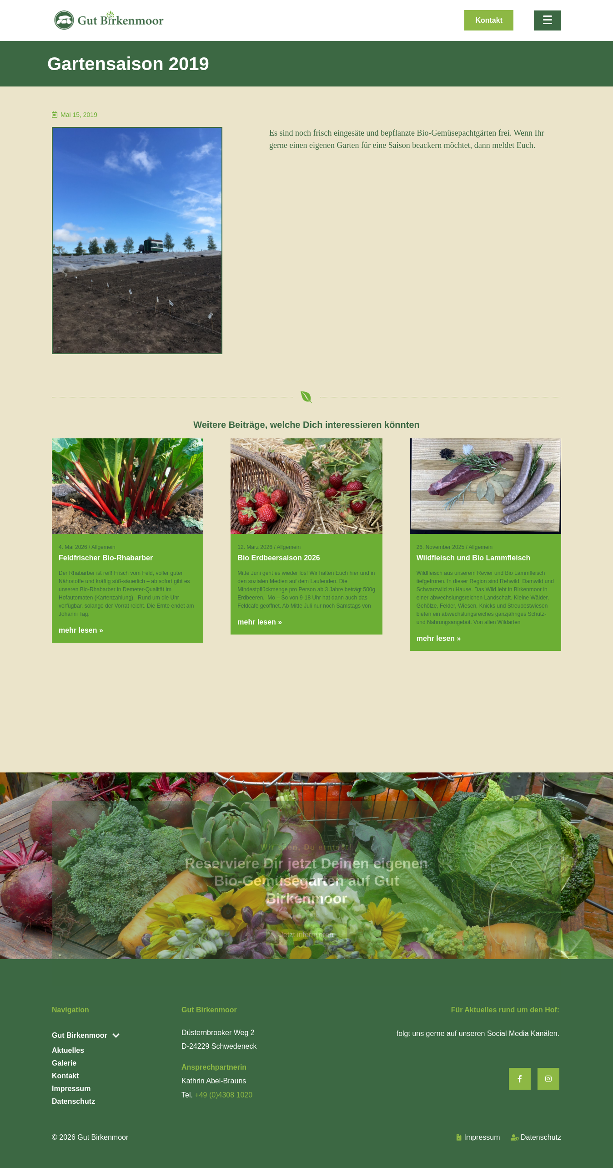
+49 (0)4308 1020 (223, 1095)
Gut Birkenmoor (102, 1137)
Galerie (64, 1063)
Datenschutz (73, 1101)
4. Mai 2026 (73, 547)
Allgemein (103, 547)
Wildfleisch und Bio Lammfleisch (474, 558)
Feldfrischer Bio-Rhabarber (106, 558)
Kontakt (65, 1076)
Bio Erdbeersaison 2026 (278, 558)
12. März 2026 (254, 547)
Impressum (71, 1088)
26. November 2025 (440, 547)
